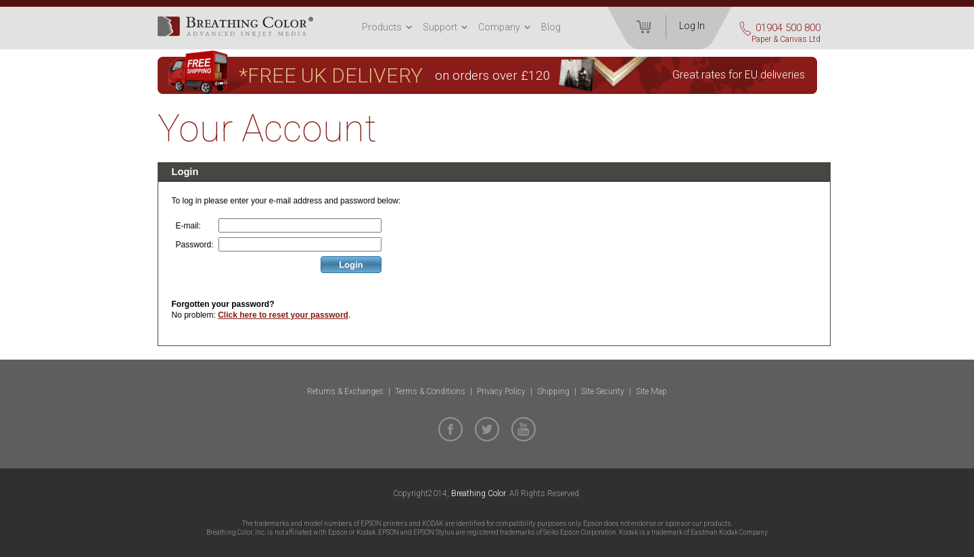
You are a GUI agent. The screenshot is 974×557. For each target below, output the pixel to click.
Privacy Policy (501, 391)
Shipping (553, 391)
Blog (551, 27)
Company (499, 27)
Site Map (651, 391)
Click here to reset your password (283, 315)
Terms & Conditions (430, 391)
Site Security (602, 391)
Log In (692, 25)
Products (382, 27)
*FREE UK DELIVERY (331, 75)
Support (440, 27)
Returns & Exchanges (345, 391)
